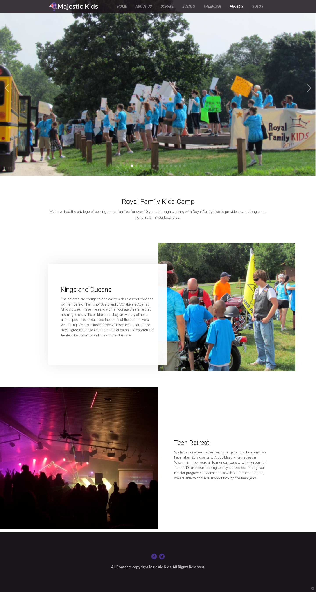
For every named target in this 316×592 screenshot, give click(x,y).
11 (175, 166)
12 (180, 166)
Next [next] (309, 88)
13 (184, 166)
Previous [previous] (7, 88)
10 (171, 166)
